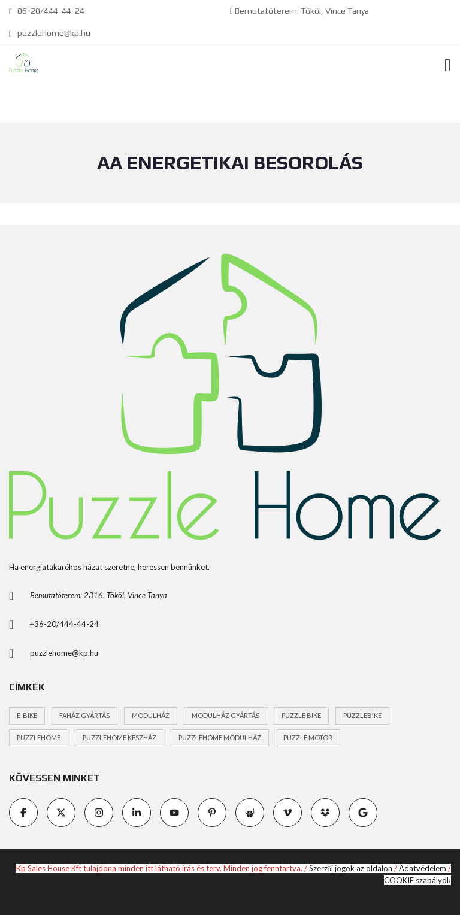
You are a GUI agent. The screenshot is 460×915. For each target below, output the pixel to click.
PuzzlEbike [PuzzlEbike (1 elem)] (362, 715)
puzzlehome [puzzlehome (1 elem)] (38, 737)
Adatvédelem (422, 868)
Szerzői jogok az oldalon (351, 868)
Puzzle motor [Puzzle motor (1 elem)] (307, 737)
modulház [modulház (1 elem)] (151, 715)
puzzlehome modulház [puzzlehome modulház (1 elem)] (219, 737)
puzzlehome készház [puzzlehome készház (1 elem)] (119, 737)
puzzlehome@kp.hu (49, 33)
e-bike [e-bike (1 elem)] (27, 715)
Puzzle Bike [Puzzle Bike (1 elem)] (301, 715)
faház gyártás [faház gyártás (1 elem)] (84, 715)
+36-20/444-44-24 (64, 624)
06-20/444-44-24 (46, 11)
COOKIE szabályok (417, 880)
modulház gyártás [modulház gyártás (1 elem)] (225, 715)
